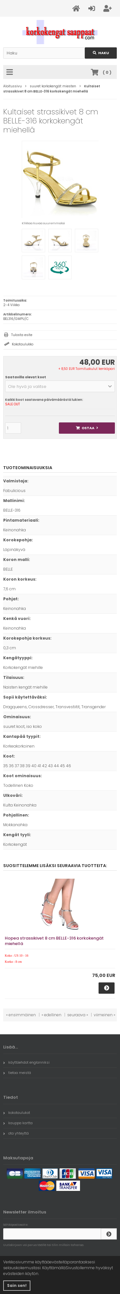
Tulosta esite (21, 335)
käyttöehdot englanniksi (26, 1062)
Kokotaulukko (22, 344)
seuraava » (77, 1015)
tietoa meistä (17, 1072)
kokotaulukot (16, 1112)
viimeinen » (104, 1015)
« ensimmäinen (21, 1015)
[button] (60, 386)
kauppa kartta (18, 1122)
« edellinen (51, 1015)
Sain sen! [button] (17, 1285)
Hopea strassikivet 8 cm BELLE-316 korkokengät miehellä (54, 941)
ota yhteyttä (16, 1133)
